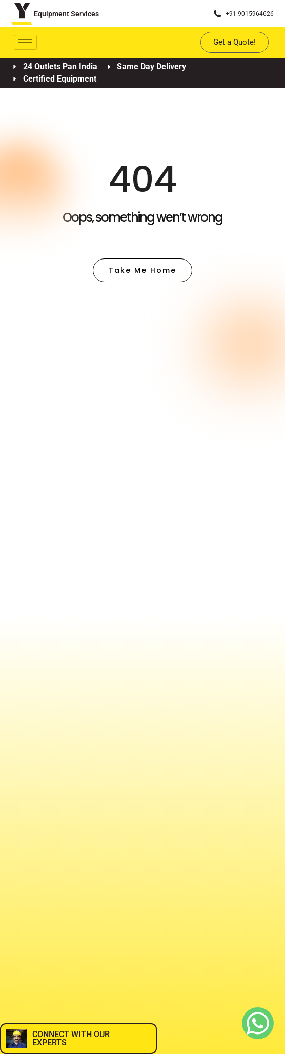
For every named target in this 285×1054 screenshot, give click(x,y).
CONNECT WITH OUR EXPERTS (71, 1038)
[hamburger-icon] (25, 42)
